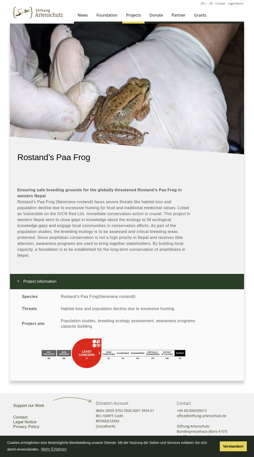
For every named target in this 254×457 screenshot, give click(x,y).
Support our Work (28, 405)
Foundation (107, 15)
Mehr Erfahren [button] (53, 449)
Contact (220, 3)
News (83, 15)
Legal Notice (235, 3)
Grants (200, 15)
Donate (156, 15)
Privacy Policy (26, 427)
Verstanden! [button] (233, 446)
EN (202, 3)
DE (211, 3)
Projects (133, 15)
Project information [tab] (36, 281)
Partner (179, 15)
